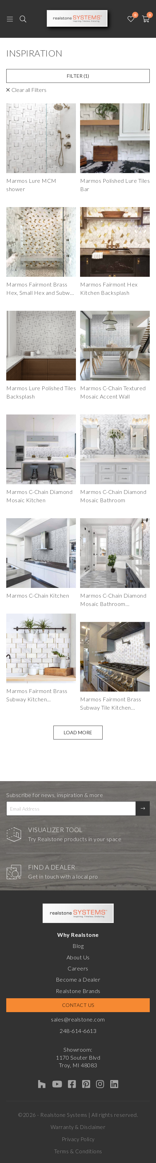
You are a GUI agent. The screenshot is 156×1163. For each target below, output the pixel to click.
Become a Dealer (78, 979)
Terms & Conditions (78, 1151)
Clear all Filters (28, 89)
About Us (78, 957)
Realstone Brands (78, 990)
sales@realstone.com (78, 1019)
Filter (78, 76)
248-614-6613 (78, 1030)
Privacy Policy (78, 1139)
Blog (78, 945)
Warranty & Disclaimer (78, 1127)
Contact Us (78, 1005)
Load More (78, 732)
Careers (78, 968)
